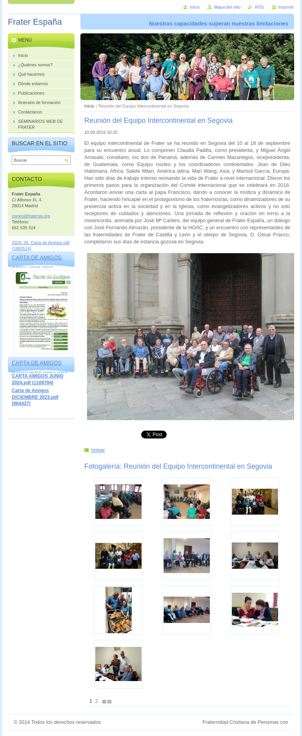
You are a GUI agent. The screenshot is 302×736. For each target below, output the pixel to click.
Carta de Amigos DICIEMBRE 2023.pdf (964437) (35, 397)
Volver (98, 450)
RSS (259, 7)
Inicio (89, 106)
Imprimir (286, 7)
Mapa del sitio (227, 7)
